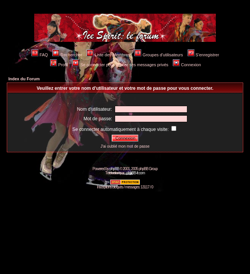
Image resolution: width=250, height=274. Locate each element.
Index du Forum (24, 78)
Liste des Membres (108, 55)
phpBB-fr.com (135, 173)
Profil (59, 64)
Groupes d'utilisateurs (158, 55)
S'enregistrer (203, 55)
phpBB (114, 169)
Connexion (187, 64)
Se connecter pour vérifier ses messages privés (120, 64)
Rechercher (67, 55)
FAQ (40, 55)
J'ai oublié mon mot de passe (124, 146)
